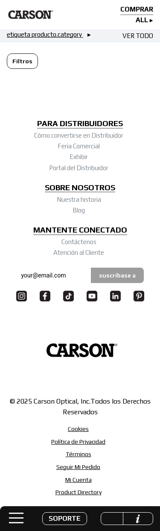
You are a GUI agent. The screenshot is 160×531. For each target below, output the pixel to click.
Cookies (78, 428)
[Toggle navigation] (16, 518)
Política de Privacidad (78, 441)
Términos (78, 454)
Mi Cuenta (78, 479)
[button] (64, 518)
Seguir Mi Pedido (78, 466)
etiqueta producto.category (45, 34)
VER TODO (137, 35)
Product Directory (78, 492)
